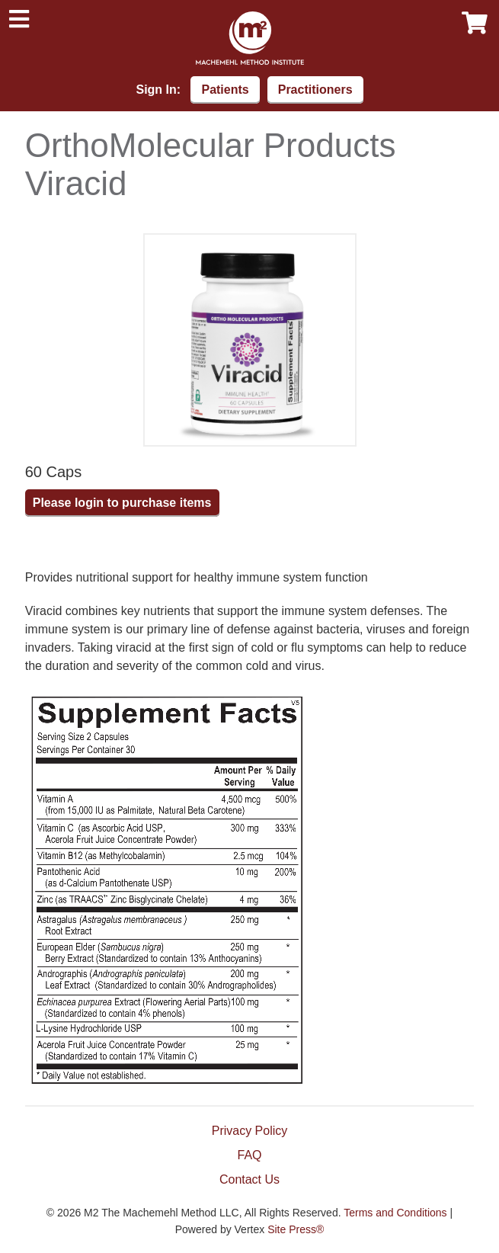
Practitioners (315, 89)
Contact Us (249, 1179)
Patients (224, 89)
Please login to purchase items (122, 502)
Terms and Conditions (395, 1213)
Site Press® (295, 1229)
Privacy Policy (250, 1130)
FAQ (249, 1155)
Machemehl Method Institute (250, 38)
